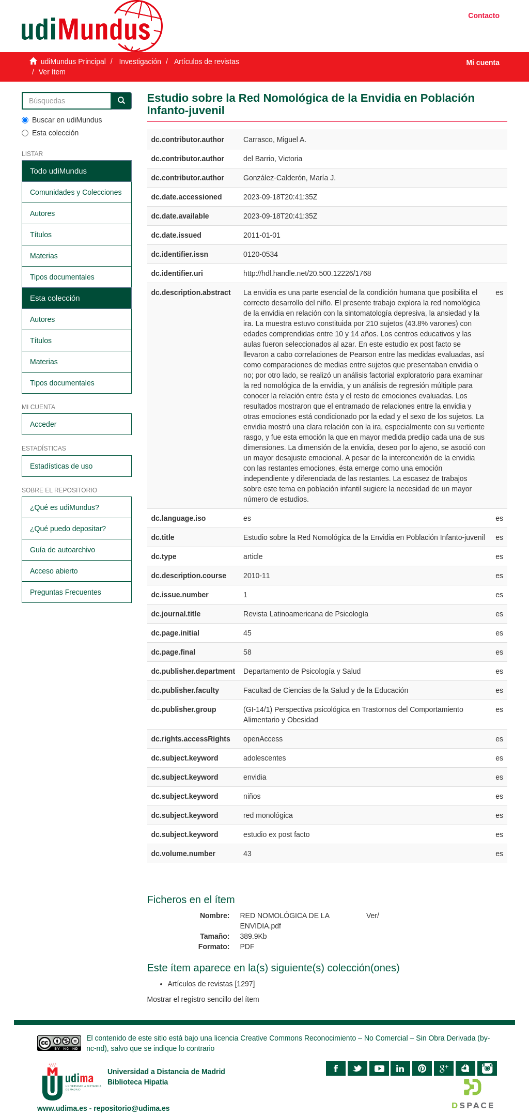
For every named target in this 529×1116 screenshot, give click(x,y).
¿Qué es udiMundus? (64, 507)
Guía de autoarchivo (62, 550)
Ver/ (372, 915)
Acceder (43, 424)
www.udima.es (62, 1108)
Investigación (140, 61)
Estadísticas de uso (61, 466)
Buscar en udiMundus (62, 120)
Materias (44, 256)
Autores (42, 213)
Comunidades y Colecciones (75, 192)
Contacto (484, 15)
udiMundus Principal (73, 61)
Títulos (41, 234)
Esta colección (50, 133)
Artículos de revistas (206, 61)
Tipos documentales (62, 277)
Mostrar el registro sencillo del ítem (203, 999)
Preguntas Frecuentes (65, 592)
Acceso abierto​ (54, 571)
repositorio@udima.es (131, 1108)
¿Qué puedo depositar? (68, 528)
